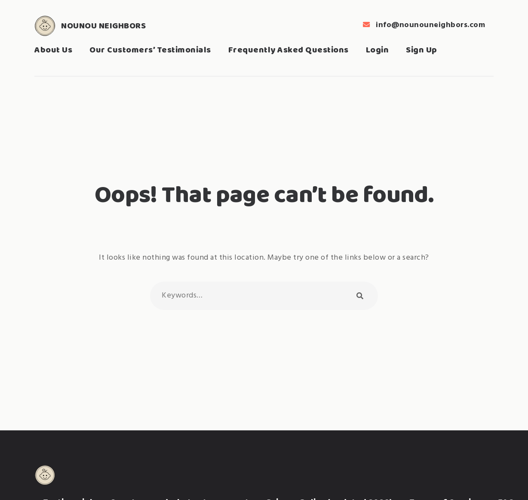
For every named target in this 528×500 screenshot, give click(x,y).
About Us (53, 49)
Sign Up (421, 49)
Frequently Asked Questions (288, 49)
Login (377, 49)
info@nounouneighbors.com (430, 25)
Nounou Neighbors (103, 25)
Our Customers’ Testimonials (150, 49)
